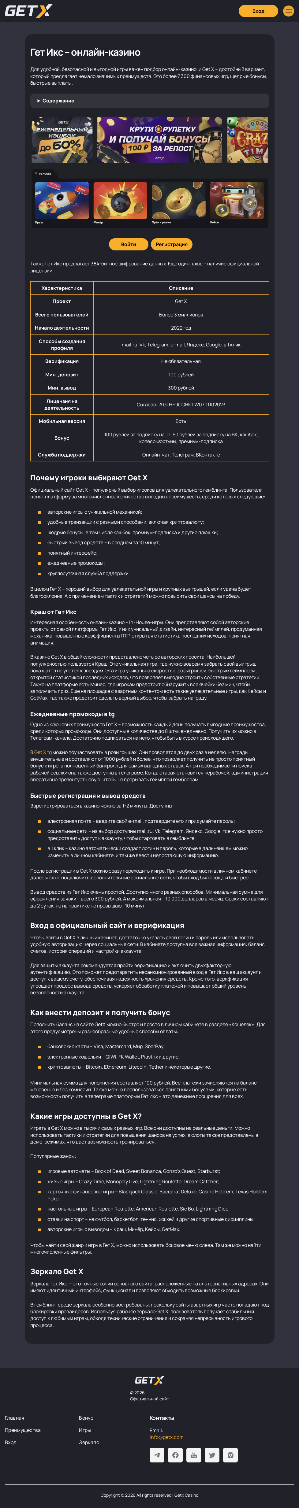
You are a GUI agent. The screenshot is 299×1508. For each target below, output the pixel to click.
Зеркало (89, 1442)
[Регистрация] (171, 244)
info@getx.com (167, 1437)
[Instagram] (230, 1455)
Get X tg (43, 752)
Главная (14, 1417)
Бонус (86, 1417)
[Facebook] (175, 1455)
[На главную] (149, 1380)
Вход (11, 1442)
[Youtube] (193, 1455)
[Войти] (128, 244)
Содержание (58, 100)
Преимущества (23, 1430)
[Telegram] (157, 1455)
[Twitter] (212, 1455)
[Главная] (29, 11)
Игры (85, 1430)
